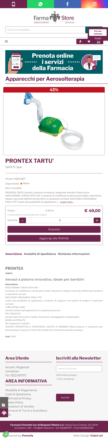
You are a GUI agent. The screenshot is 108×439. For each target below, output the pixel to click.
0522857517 (66, 428)
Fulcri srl (97, 435)
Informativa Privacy (18, 398)
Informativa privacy (66, 375)
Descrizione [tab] (13, 254)
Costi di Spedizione (18, 394)
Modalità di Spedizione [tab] (40, 254)
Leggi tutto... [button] (67, 202)
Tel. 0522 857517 (15, 375)
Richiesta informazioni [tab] (74, 254)
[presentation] (76, 387)
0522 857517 (4, 405)
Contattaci (12, 371)
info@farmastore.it (43, 428)
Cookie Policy (14, 402)
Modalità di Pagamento (21, 390)
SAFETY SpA (13, 167)
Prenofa (27, 435)
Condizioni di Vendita (19, 406)
